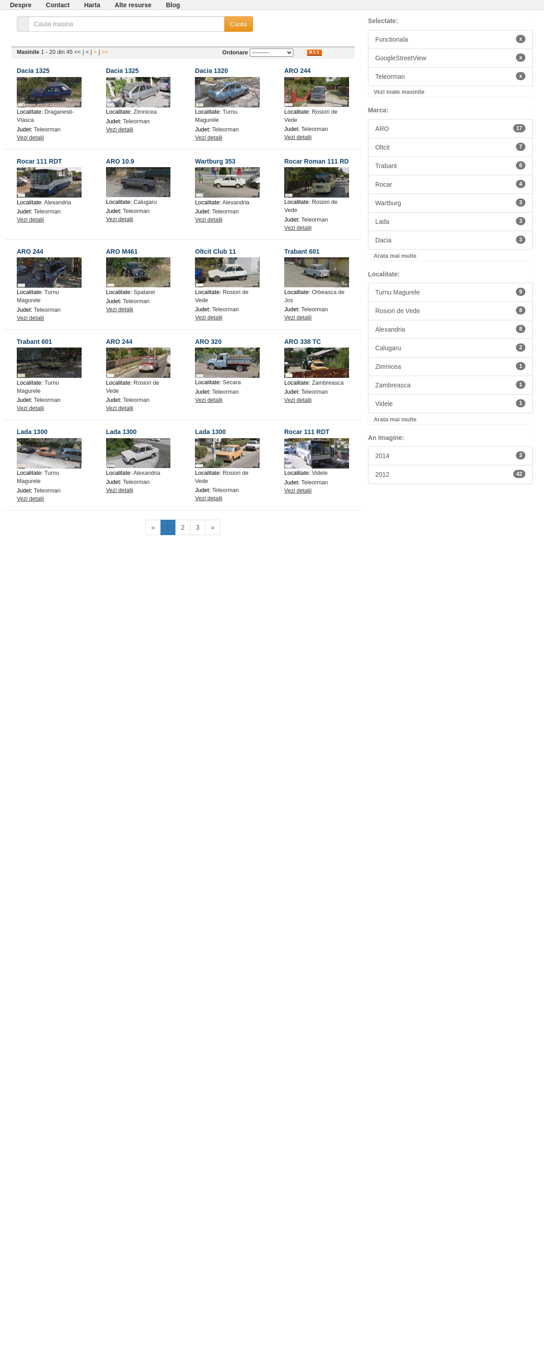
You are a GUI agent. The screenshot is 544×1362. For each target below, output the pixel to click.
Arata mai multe (395, 256)
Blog (173, 5)
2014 (450, 455)
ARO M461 (122, 251)
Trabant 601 (302, 251)
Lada (450, 221)
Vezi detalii (30, 138)
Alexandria (57, 202)
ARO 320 (208, 341)
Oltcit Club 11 (215, 251)
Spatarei (144, 292)
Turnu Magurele (450, 292)
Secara (232, 382)
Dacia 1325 (33, 70)
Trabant (450, 165)
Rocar (450, 184)
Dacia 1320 (211, 70)
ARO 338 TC (302, 341)
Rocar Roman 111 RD (316, 161)
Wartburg (450, 202)
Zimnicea (145, 112)
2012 (450, 474)
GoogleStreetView (450, 57)
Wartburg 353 (215, 161)
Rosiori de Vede (450, 310)
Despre (20, 5)
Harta (92, 5)
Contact (57, 5)
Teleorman (47, 129)
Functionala (450, 39)
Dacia (450, 240)
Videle (320, 473)
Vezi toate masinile (399, 92)
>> (105, 52)
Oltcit (450, 147)
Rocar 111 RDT (39, 161)
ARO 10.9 (120, 161)
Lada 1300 (32, 431)
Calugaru (145, 202)
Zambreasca (328, 383)
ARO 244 (297, 70)
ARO (450, 128)
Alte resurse (133, 5)
